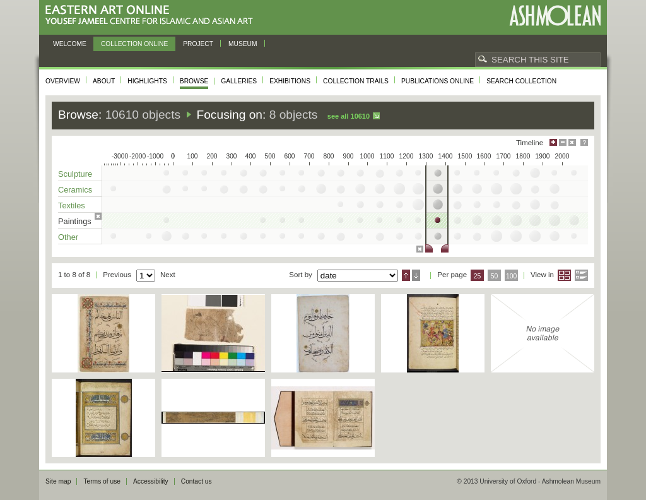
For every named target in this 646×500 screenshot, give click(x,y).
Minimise (563, 142)
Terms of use (101, 481)
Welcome (69, 43)
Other (68, 237)
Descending (416, 275)
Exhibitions (289, 81)
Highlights (147, 81)
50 (494, 276)
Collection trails (356, 81)
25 (477, 276)
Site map (58, 481)
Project (198, 43)
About (104, 81)
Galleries (239, 81)
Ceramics (75, 189)
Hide (572, 142)
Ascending (406, 275)
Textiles (71, 205)
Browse (194, 81)
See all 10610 (348, 116)
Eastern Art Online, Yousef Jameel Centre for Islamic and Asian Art (152, 15)
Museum (242, 43)
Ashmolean (555, 15)
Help (584, 142)
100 (511, 276)
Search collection (521, 81)
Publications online (437, 81)
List (581, 275)
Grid (564, 275)
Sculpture (75, 174)
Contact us (196, 481)
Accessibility (150, 481)
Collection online (134, 43)
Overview (62, 81)
